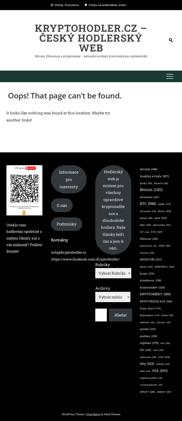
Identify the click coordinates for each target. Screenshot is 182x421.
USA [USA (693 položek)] (160, 371)
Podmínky (66, 224)
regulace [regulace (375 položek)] (149, 343)
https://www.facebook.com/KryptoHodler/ (85, 259)
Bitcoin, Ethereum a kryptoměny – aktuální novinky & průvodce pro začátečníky (91, 56)
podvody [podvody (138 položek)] (163, 322)
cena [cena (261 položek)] (160, 218)
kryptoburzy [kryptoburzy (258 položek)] (150, 280)
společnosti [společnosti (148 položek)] (148, 357)
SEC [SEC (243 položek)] (145, 350)
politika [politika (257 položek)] (148, 329)
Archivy (102, 288)
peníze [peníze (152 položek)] (167, 315)
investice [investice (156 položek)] (147, 253)
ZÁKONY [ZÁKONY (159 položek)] (164, 392)
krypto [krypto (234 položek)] (147, 273)
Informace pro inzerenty (69, 179)
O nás (62, 205)
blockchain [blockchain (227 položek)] (149, 197)
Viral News (93, 414)
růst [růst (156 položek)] (165, 343)
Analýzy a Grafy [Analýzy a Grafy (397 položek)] (154, 176)
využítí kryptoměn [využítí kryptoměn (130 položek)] (151, 385)
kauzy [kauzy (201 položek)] (146, 267)
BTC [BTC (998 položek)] (148, 203)
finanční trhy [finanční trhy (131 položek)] (148, 246)
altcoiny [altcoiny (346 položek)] (148, 169)
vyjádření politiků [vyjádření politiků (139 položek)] (151, 378)
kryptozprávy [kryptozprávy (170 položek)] (150, 315)
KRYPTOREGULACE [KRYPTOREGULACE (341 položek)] (156, 301)
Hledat (121, 315)
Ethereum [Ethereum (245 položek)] (149, 239)
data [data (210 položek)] (145, 225)
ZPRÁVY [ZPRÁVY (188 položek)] (147, 392)
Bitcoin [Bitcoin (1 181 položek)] (151, 189)
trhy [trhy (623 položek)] (147, 363)
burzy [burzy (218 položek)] (164, 211)
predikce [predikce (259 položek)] (148, 336)
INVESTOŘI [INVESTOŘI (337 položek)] (151, 259)
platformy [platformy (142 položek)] (147, 322)
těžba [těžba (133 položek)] (145, 371)
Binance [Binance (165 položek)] (161, 183)
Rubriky (102, 264)
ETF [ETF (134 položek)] (144, 232)
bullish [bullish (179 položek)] (164, 204)
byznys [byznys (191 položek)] (146, 218)
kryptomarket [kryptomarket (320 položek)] (152, 287)
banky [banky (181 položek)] (146, 183)
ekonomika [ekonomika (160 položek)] (162, 225)
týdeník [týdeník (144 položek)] (163, 364)
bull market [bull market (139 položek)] (148, 211)
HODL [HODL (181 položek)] (164, 246)
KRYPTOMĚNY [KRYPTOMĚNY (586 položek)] (155, 294)
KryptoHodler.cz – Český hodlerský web (91, 37)
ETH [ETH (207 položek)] (157, 232)
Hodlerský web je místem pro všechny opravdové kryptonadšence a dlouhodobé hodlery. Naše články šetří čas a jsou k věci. (113, 210)
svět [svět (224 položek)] (164, 357)
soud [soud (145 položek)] (158, 350)
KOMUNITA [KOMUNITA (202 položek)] (164, 267)
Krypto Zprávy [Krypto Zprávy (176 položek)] (150, 308)
